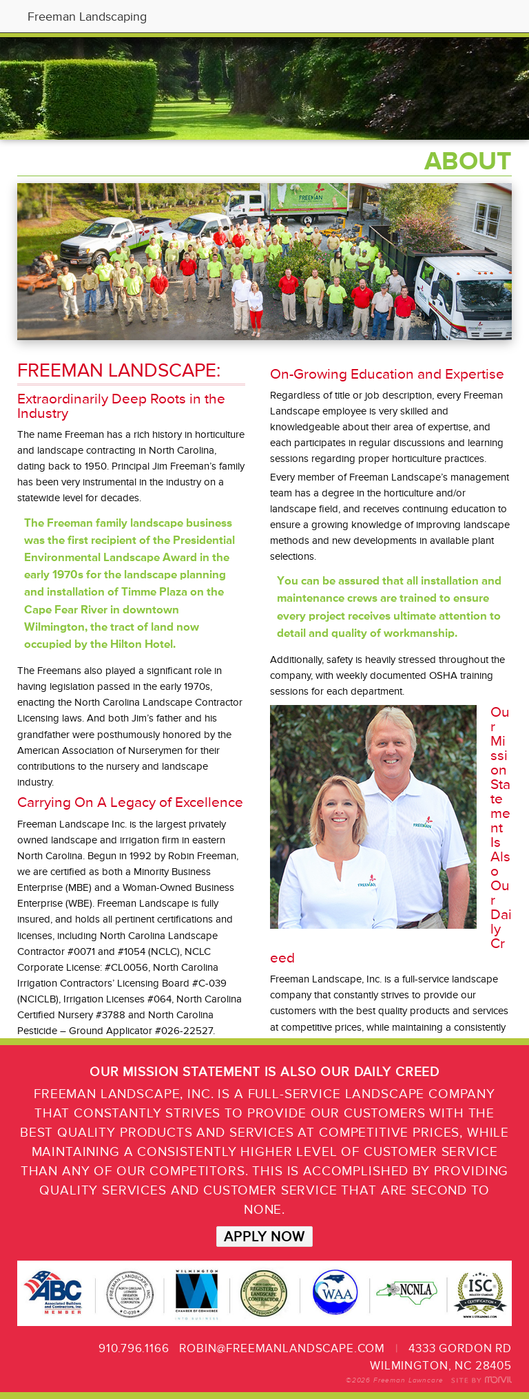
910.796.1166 (133, 1348)
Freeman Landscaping (87, 16)
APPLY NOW (264, 1236)
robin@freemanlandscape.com (282, 1348)
